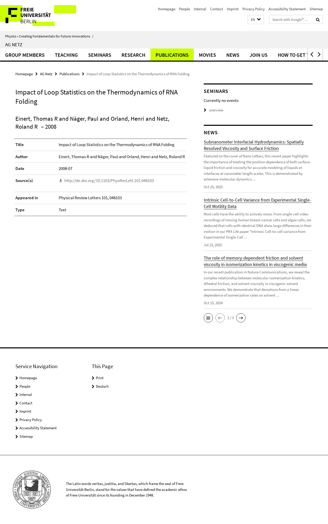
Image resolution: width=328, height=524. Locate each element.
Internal (200, 8)
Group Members (25, 55)
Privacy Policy (253, 8)
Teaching (66, 55)
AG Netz (13, 44)
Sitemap (316, 8)
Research (133, 55)
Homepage (166, 8)
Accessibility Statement (287, 8)
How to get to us (299, 55)
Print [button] (100, 377)
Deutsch (102, 386)
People (184, 8)
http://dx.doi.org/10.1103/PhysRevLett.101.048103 (109, 180)
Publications (172, 55)
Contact (216, 8)
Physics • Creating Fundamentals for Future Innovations (49, 36)
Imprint (233, 8)
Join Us (259, 55)
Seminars (99, 55)
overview (213, 110)
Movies (207, 55)
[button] (256, 19)
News (232, 55)
